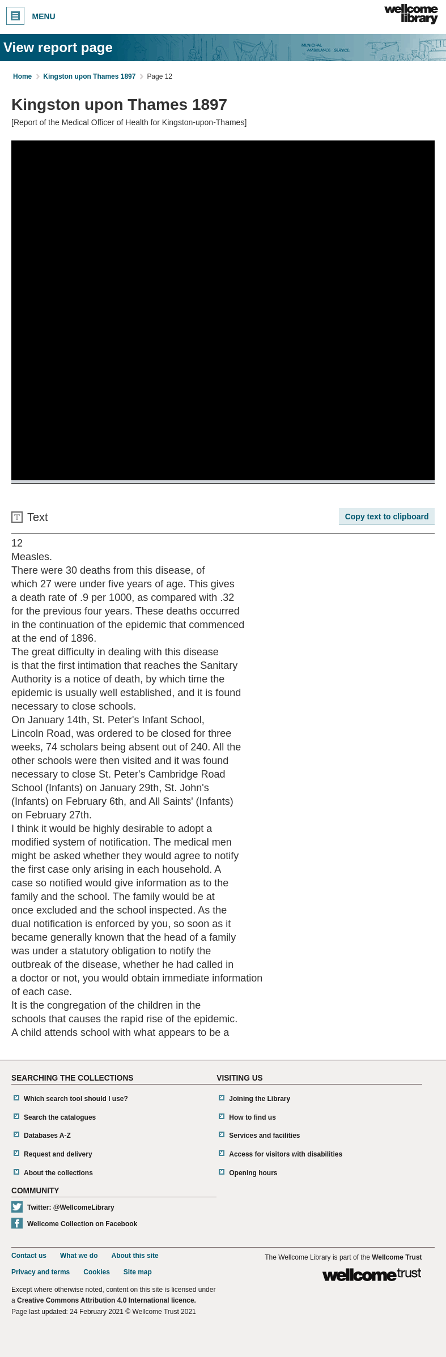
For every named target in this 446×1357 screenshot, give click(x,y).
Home (22, 76)
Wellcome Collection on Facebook (82, 1224)
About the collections (58, 1173)
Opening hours (253, 1173)
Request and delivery (58, 1154)
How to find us (252, 1117)
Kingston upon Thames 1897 (89, 76)
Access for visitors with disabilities (285, 1154)
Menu (31, 16)
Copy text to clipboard (387, 516)
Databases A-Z (47, 1136)
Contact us (28, 1256)
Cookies (96, 1272)
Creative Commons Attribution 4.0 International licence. (106, 1300)
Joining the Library (259, 1099)
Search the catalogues (60, 1117)
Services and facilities (264, 1136)
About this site (134, 1256)
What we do (79, 1256)
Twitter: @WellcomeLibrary (70, 1207)
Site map (138, 1272)
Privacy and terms (40, 1272)
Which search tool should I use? (76, 1099)
